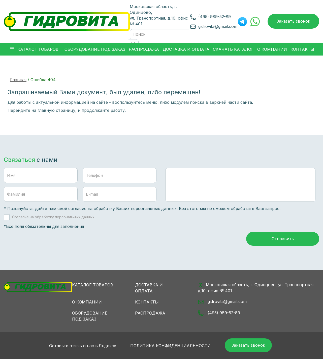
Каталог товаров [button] (34, 49)
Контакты (147, 302)
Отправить (283, 239)
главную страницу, (57, 110)
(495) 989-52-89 (214, 16)
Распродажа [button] (144, 49)
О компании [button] (272, 49)
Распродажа (150, 313)
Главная (18, 79)
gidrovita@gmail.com (217, 26)
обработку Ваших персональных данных (135, 208)
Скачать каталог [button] (233, 49)
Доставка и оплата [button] (186, 49)
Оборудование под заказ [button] (94, 49)
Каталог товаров (92, 285)
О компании (87, 302)
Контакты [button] (302, 49)
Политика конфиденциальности (170, 346)
